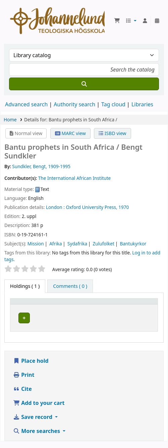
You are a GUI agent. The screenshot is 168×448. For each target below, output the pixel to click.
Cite (22, 395)
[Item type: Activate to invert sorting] (33, 305)
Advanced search (26, 104)
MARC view (70, 133)
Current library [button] (77, 304)
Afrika (55, 243)
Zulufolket (103, 243)
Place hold (31, 367)
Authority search (74, 104)
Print (23, 381)
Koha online (57, 20)
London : (55, 207)
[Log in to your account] (145, 20)
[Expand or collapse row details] (144, 324)
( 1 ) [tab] (25, 286)
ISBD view (112, 133)
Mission (35, 243)
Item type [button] (25, 304)
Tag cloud (113, 104)
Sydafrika (77, 243)
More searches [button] (37, 437)
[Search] (84, 84)
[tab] (70, 286)
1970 (123, 207)
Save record (33, 423)
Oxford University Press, (91, 207)
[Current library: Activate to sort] (93, 305)
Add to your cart (39, 409)
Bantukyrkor (133, 243)
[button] (117, 20)
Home (10, 119)
